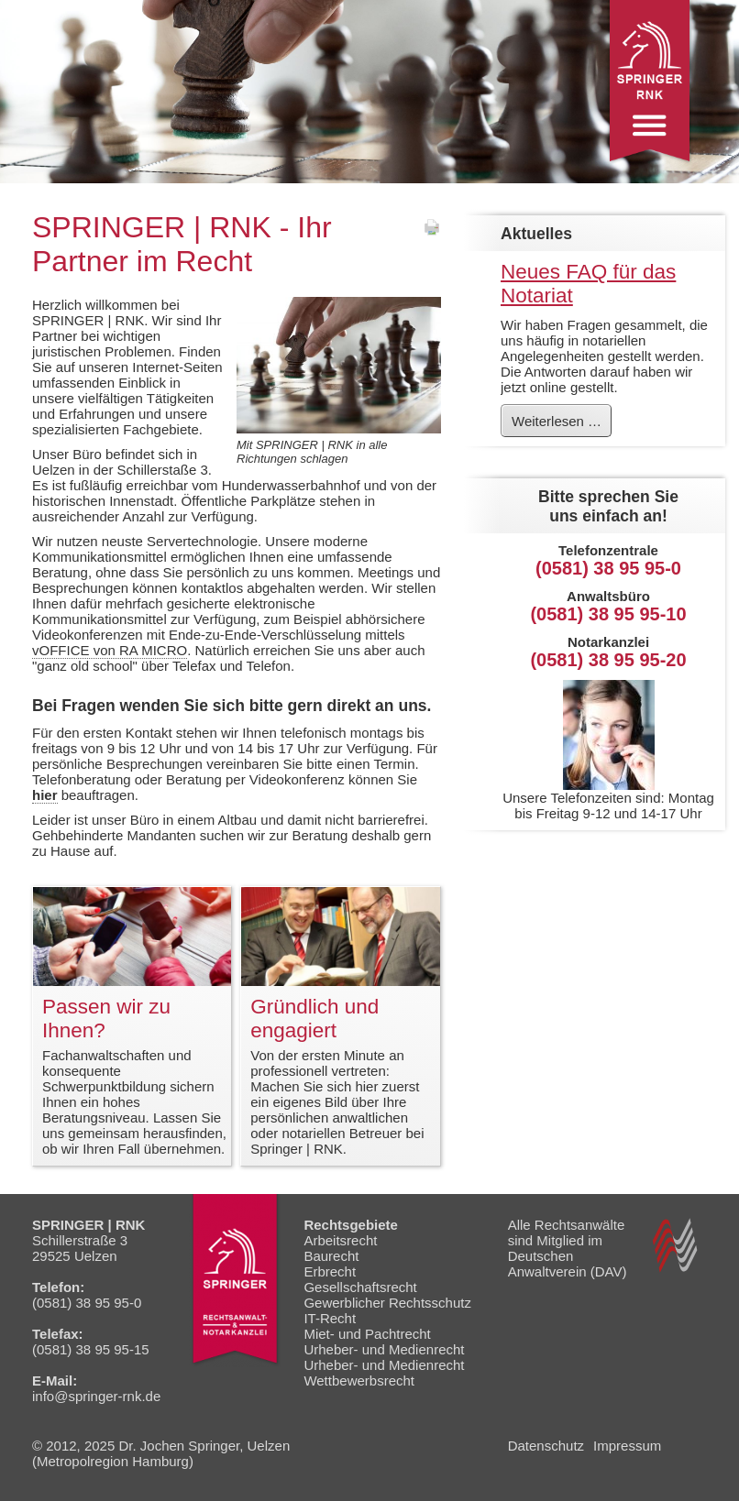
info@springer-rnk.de (96, 1396)
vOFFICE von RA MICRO (109, 650)
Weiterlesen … (561, 424)
